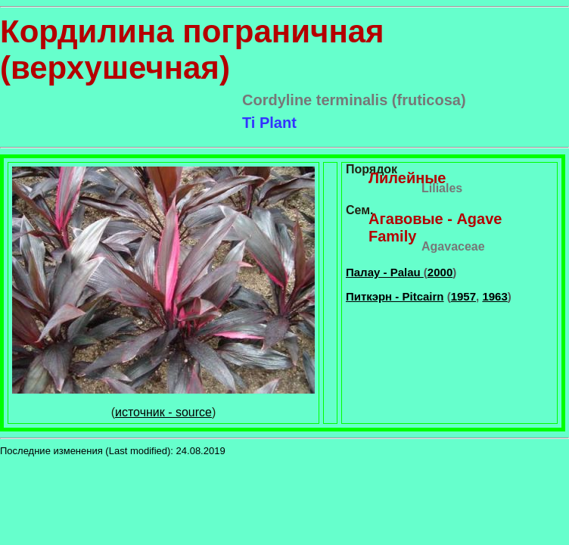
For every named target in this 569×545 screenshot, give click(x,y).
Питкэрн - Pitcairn (395, 296)
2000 (440, 272)
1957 (463, 296)
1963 (494, 296)
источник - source (163, 412)
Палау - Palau (385, 272)
